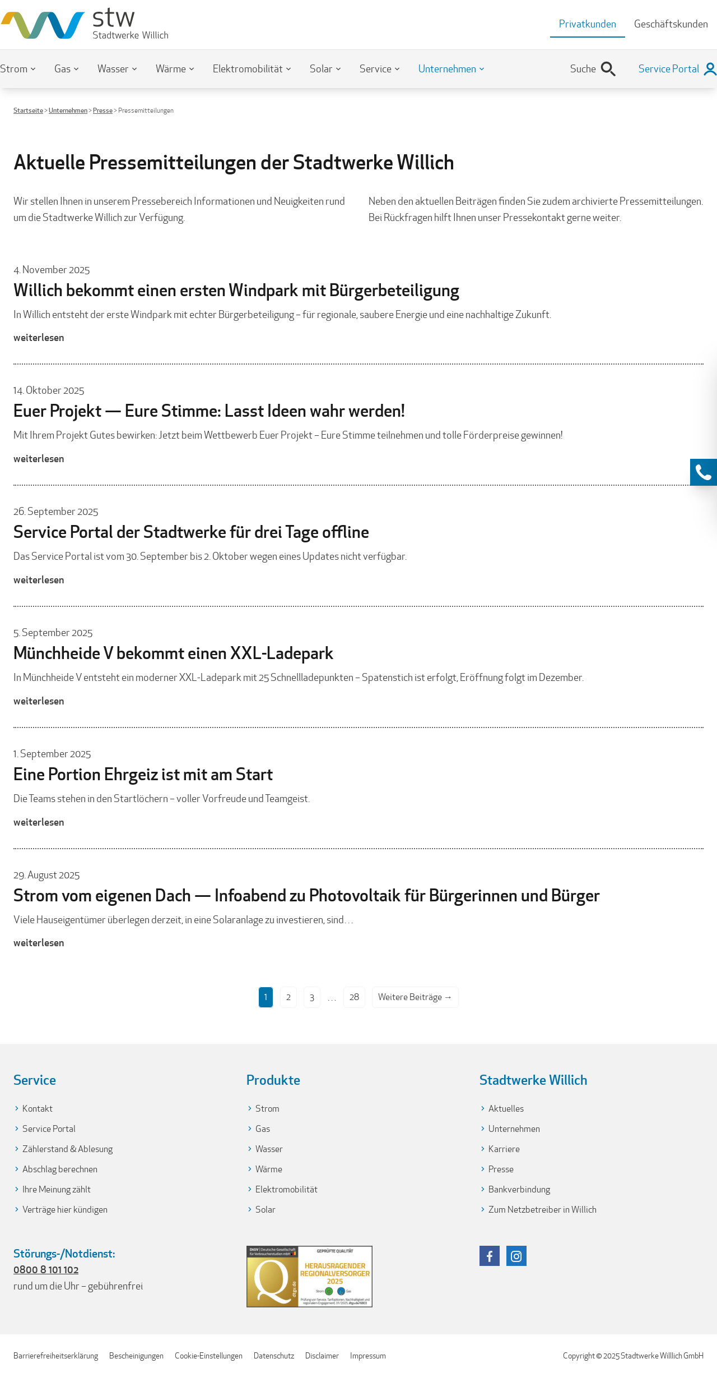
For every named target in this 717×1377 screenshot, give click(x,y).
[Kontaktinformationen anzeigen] (703, 472)
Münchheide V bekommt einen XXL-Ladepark (173, 653)
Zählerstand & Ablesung (67, 1149)
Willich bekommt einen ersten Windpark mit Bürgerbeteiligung (236, 290)
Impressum (368, 1356)
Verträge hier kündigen (65, 1209)
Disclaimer (322, 1356)
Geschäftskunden (671, 23)
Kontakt (37, 1109)
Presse (103, 110)
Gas (62, 68)
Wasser (113, 68)
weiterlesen (38, 337)
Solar (321, 68)
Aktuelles (506, 1109)
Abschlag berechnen (59, 1169)
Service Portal (49, 1129)
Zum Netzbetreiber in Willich (542, 1209)
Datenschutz (274, 1356)
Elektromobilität (248, 68)
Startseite (28, 110)
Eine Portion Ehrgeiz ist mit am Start (143, 774)
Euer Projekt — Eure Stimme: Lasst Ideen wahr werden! (209, 410)
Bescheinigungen (136, 1356)
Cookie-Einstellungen (209, 1356)
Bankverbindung (519, 1189)
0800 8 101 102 (45, 1269)
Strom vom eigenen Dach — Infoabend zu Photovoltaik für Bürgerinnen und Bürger (306, 895)
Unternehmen (447, 68)
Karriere (504, 1149)
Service (376, 68)
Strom (13, 68)
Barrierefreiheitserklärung (55, 1356)
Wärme (171, 68)
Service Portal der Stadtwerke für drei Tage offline (191, 532)
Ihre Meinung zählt (56, 1189)
